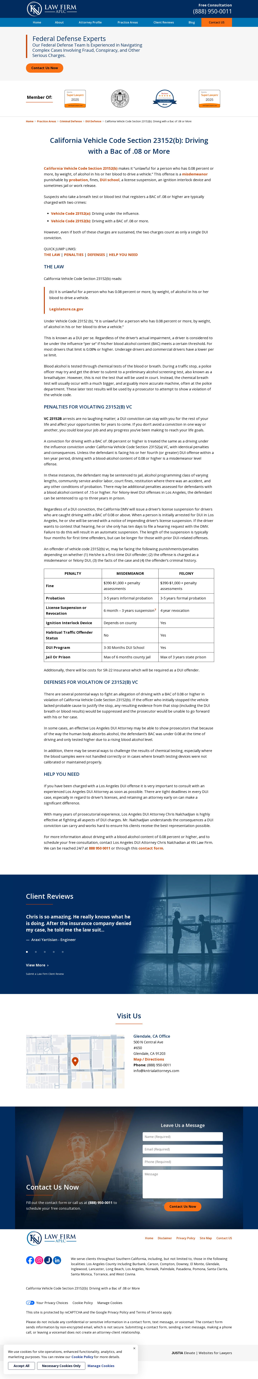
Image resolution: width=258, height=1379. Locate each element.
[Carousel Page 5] (66, 951)
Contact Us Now (44, 68)
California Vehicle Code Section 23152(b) (81, 168)
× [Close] (134, 1348)
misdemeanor (195, 174)
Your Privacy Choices (47, 1303)
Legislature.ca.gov (66, 309)
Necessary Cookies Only (61, 1366)
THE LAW (52, 254)
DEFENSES (96, 254)
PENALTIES (73, 254)
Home (37, 22)
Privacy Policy (185, 1238)
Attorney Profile (90, 22)
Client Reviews (164, 22)
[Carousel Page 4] (57, 951)
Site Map (206, 1238)
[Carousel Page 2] (39, 951)
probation (78, 179)
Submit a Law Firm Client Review (45, 974)
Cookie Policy (83, 1303)
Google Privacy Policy (112, 1312)
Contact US (216, 22)
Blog (192, 22)
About (59, 22)
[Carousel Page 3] (48, 951)
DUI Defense (93, 121)
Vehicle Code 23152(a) (70, 213)
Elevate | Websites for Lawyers (202, 1353)
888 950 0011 (99, 848)
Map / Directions (148, 1059)
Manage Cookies (109, 1303)
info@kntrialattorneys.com (156, 1070)
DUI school (110, 179)
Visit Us (129, 1015)
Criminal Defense (71, 121)
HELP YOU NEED (123, 254)
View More (35, 965)
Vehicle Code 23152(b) (70, 221)
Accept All (21, 1366)
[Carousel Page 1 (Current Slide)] (30, 951)
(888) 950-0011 (212, 11)
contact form (150, 848)
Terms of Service (149, 1312)
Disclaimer (165, 1238)
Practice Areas (128, 22)
